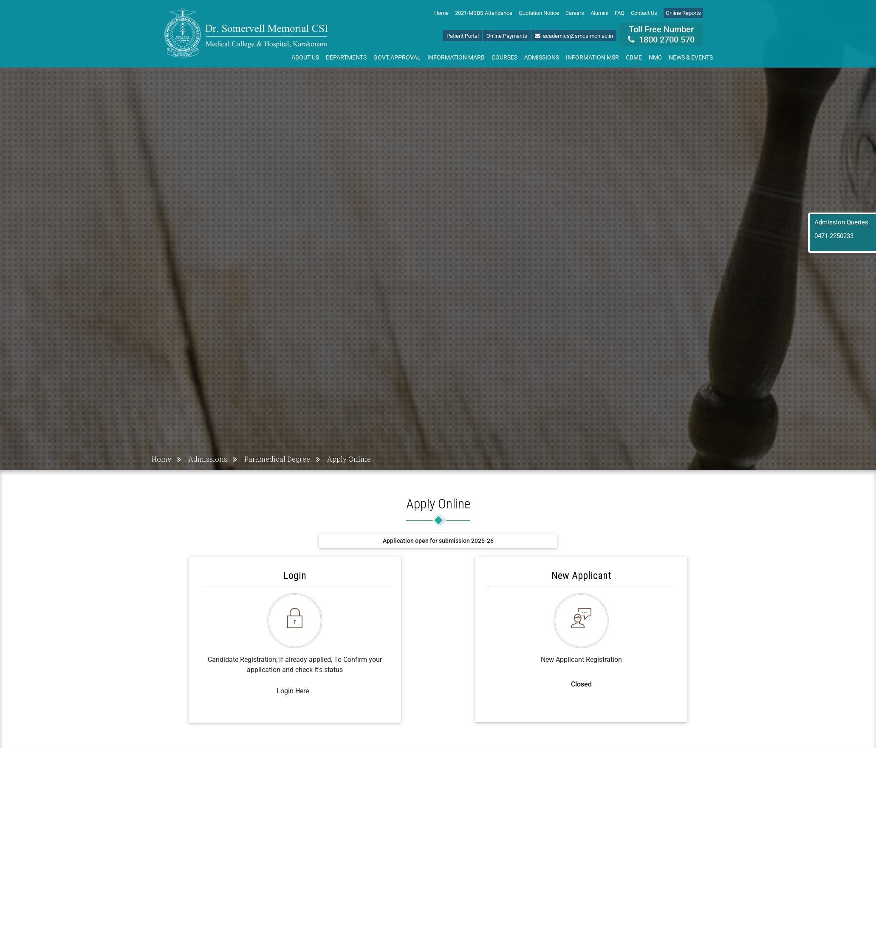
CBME (635, 59)
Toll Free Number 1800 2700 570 (661, 34)
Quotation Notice (539, 13)
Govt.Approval (397, 57)
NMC (655, 57)
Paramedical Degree (277, 458)
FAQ (620, 13)
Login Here (293, 691)
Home (441, 13)
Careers (574, 13)
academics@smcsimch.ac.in (574, 36)
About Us (305, 57)
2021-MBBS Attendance (483, 13)
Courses (504, 57)
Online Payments (506, 36)
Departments (346, 57)
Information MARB (456, 59)
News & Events (691, 57)
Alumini (599, 13)
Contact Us (644, 13)
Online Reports (683, 13)
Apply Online (349, 458)
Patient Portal (462, 36)
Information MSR (592, 57)
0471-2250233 (833, 236)
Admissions (541, 59)
